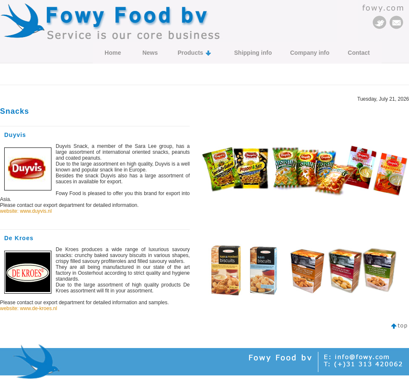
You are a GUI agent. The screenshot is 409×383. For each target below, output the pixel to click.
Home (113, 52)
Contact (359, 52)
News (150, 52)
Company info (309, 52)
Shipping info (253, 52)
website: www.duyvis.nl (26, 211)
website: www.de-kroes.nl (28, 308)
